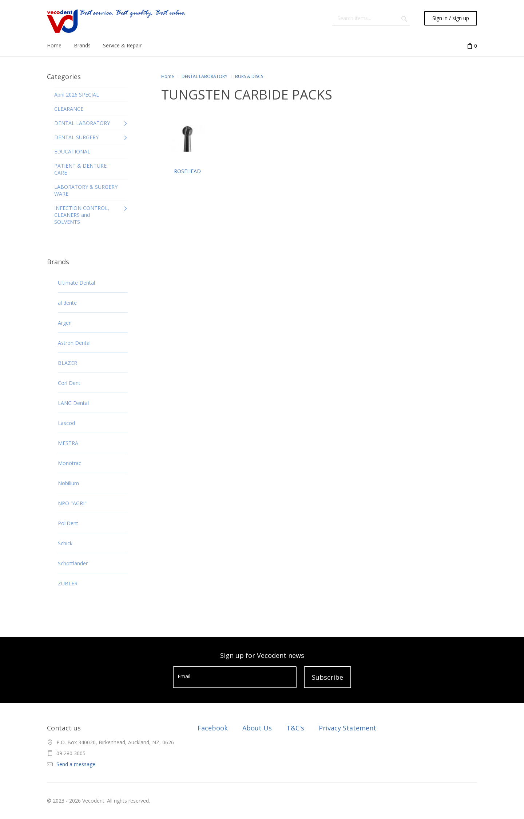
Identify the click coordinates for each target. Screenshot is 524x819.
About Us (257, 728)
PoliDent (68, 523)
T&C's (295, 728)
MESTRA (68, 443)
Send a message (75, 764)
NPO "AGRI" (72, 503)
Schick (65, 543)
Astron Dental (74, 342)
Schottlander (73, 563)
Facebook (213, 728)
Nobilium (68, 483)
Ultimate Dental (76, 282)
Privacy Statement (347, 728)
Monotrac (69, 463)
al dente (67, 302)
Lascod (66, 423)
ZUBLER (68, 583)
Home (167, 76)
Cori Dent (69, 382)
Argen (65, 322)
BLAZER (67, 362)
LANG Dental (73, 402)
